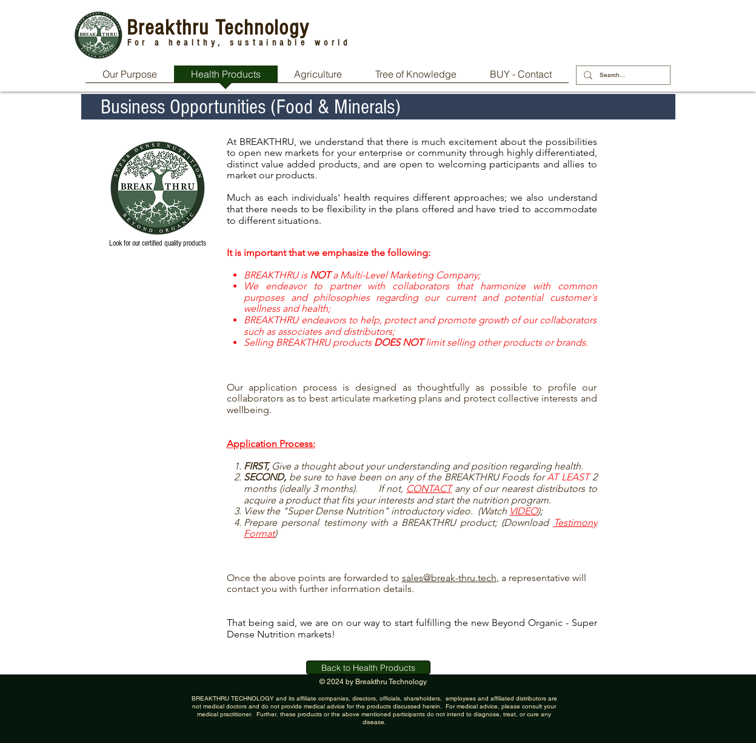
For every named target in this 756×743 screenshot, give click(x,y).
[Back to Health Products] (368, 667)
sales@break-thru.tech (449, 577)
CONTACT (429, 488)
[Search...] (622, 75)
